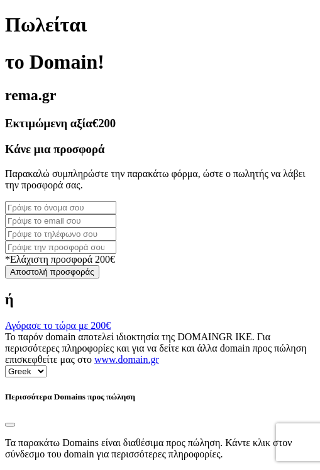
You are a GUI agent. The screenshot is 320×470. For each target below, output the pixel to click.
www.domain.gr (126, 359)
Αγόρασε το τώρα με (58, 325)
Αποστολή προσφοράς (52, 272)
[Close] (10, 425)
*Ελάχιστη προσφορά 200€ (60, 259)
